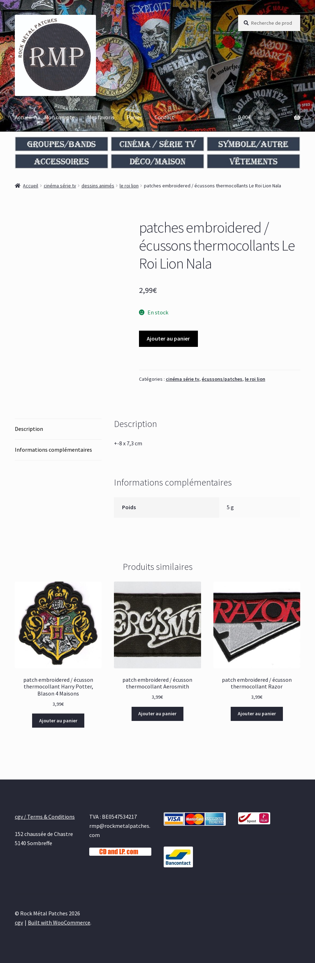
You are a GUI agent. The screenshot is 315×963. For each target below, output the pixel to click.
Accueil (23, 117)
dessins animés (97, 185)
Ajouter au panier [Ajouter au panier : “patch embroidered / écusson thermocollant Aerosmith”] (157, 713)
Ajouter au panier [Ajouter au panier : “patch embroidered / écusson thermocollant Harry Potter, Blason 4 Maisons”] (58, 720)
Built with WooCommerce (59, 922)
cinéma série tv (60, 185)
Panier (134, 117)
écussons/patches (222, 379)
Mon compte (59, 117)
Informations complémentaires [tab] (53, 449)
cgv (19, 922)
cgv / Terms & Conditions (45, 816)
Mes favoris (100, 117)
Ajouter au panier (168, 338)
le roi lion (129, 185)
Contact (164, 117)
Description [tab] (29, 428)
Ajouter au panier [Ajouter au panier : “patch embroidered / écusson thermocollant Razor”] (257, 713)
